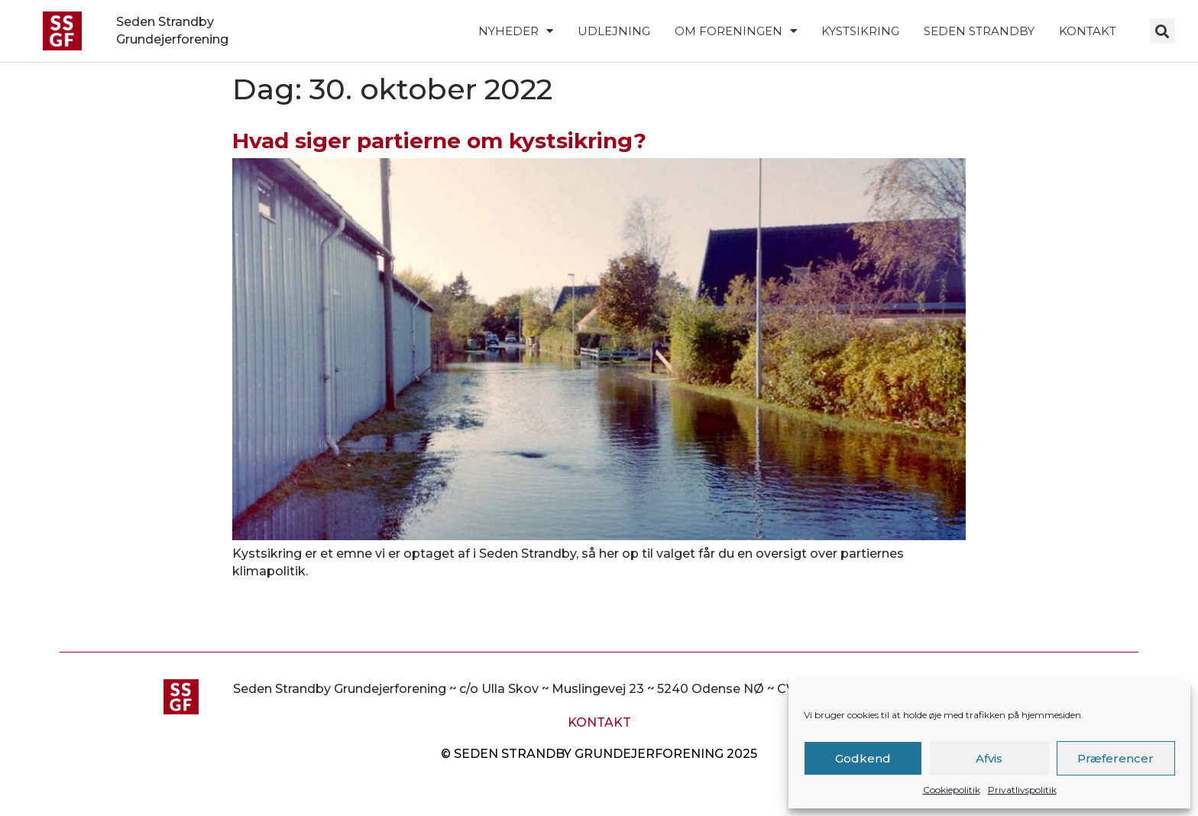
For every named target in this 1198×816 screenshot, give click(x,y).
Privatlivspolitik (1022, 789)
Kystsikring (860, 31)
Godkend (863, 758)
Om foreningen (736, 31)
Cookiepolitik (951, 789)
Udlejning (614, 31)
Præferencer (1115, 758)
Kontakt (1087, 31)
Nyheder (515, 31)
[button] (1162, 31)
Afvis (989, 758)
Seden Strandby (979, 31)
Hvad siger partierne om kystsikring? (439, 141)
